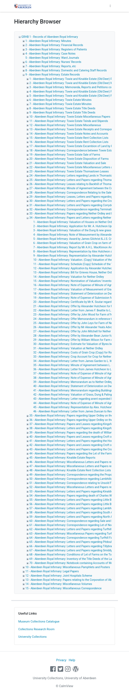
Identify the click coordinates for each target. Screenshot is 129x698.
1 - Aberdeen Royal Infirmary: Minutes (48, 41)
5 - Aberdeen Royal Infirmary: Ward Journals (52, 57)
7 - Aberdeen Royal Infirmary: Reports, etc (50, 66)
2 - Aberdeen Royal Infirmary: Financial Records (54, 45)
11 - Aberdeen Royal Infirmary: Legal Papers (52, 571)
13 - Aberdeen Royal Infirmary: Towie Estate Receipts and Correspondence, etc (77, 129)
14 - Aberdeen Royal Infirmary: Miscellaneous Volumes (58, 584)
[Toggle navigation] (110, 6)
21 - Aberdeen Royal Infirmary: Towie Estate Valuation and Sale (67, 163)
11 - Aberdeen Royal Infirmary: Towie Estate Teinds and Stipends (68, 121)
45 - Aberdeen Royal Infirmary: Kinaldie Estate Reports (62, 457)
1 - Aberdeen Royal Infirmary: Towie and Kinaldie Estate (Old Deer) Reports (74, 78)
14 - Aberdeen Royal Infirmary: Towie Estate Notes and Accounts (68, 133)
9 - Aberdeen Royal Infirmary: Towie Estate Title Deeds (62, 112)
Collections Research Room (36, 629)
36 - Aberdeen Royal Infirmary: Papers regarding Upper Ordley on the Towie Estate (79, 419)
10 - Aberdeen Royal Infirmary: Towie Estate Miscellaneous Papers (69, 116)
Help (72, 660)
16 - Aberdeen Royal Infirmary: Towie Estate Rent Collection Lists (68, 142)
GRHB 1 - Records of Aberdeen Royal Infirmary (50, 36)
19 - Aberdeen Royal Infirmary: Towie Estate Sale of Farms (64, 154)
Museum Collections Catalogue (38, 621)
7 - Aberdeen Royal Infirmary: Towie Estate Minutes (60, 104)
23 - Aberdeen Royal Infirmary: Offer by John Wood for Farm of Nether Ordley (80, 314)
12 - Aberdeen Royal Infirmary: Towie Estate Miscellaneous (65, 125)
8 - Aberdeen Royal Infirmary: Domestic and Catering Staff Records (66, 70)
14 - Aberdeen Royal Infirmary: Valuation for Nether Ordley (68, 276)
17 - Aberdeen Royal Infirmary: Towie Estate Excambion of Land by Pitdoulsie (76, 146)
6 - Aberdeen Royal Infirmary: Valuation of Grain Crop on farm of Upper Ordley (80, 243)
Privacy (61, 660)
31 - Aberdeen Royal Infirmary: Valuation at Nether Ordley (68, 348)
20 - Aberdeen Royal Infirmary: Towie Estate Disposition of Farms (69, 158)
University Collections (32, 636)
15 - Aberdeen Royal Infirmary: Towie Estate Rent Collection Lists (68, 137)
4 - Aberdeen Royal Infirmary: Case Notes (50, 53)
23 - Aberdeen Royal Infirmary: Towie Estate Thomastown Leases (69, 171)
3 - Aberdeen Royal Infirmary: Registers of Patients (56, 49)
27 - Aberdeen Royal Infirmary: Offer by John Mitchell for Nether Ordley (76, 331)
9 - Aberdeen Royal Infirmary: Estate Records (52, 74)
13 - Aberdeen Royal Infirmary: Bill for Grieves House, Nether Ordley (74, 272)
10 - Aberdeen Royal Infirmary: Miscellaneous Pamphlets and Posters (67, 567)
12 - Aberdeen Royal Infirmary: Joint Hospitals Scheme (58, 575)
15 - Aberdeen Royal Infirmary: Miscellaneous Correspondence (63, 588)
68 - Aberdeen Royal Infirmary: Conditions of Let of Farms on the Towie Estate (76, 554)
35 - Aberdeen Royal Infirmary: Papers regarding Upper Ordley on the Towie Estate (79, 415)
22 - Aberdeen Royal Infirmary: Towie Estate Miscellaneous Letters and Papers (77, 167)
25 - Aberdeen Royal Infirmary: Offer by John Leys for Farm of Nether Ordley (79, 323)
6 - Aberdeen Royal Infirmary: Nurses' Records (53, 61)
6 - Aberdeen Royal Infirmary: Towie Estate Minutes (60, 99)
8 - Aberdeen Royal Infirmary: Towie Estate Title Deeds (62, 108)
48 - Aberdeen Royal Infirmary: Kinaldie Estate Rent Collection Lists (70, 470)
